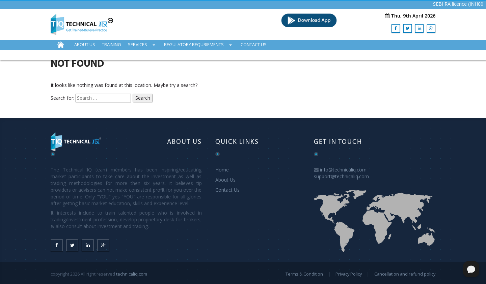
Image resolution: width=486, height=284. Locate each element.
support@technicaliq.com (341, 176)
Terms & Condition (304, 274)
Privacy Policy (348, 274)
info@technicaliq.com (343, 169)
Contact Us (227, 190)
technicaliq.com (131, 274)
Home (222, 169)
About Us (225, 180)
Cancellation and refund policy (404, 274)
